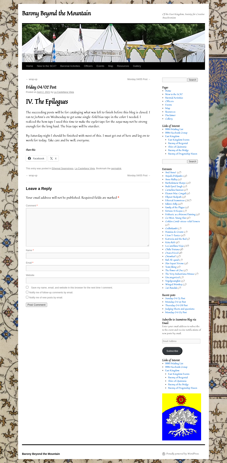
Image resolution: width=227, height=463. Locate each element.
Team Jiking (170, 267)
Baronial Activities (70, 66)
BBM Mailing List (174, 129)
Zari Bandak (171, 288)
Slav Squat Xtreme (174, 263)
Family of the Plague (175, 207)
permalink (116, 168)
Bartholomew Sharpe (175, 183)
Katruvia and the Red (176, 239)
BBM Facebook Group (176, 133)
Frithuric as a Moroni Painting (180, 214)
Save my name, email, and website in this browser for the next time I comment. (72, 287)
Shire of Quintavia (177, 147)
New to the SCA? (46, 66)
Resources (123, 66)
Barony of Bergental (178, 143)
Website (30, 275)
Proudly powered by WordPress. (182, 453)
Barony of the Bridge (178, 150)
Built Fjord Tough (174, 186)
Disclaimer (170, 115)
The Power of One (174, 270)
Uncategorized (172, 277)
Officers (88, 66)
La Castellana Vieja (64, 92)
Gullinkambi (171, 228)
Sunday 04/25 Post (175, 298)
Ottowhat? (170, 256)
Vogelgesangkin (172, 281)
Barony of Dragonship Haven (182, 153)
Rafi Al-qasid (172, 260)
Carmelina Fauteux (174, 190)
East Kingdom (172, 136)
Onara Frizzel (171, 253)
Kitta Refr (170, 242)
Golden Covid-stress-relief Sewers (182, 221)
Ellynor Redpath (173, 197)
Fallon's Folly (171, 204)
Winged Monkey (173, 284)
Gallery (137, 66)
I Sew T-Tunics (172, 235)
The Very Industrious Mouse (179, 274)
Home (29, 66)
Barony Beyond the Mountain (56, 13)
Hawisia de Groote (174, 232)
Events (100, 66)
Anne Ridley (171, 179)
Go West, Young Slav (175, 218)
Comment (32, 205)
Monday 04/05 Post (138, 79)
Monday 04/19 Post (175, 302)
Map (110, 66)
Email (29, 262)
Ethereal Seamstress (62, 168)
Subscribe (172, 350)
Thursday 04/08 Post (176, 305)
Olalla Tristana (172, 249)
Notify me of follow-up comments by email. (51, 292)
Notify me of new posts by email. (46, 297)
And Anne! (171, 172)
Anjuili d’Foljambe (174, 176)
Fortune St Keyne (174, 211)
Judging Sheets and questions (179, 309)
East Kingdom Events (178, 140)
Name (30, 250)
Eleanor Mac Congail (175, 193)
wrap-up (31, 79)
